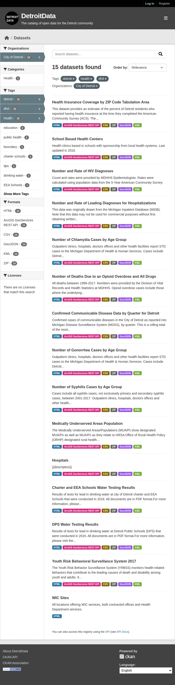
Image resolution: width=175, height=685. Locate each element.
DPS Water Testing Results (75, 524)
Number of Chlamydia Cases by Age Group (89, 240)
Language (126, 665)
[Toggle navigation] (165, 18)
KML (137, 125)
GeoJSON (125, 125)
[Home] (7, 38)
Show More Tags (16, 194)
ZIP (114, 125)
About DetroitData (15, 651)
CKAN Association (16, 663)
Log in (149, 3)
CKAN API (10, 657)
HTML (57, 125)
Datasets (22, 38)
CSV (105, 125)
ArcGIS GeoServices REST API (81, 125)
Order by (120, 67)
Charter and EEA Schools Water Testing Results (93, 488)
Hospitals (60, 460)
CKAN (127, 656)
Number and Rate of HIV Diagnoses (82, 171)
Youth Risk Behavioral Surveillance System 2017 (94, 561)
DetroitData (38, 16)
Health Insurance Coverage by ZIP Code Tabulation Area (100, 102)
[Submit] (161, 54)
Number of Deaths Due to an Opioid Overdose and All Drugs (104, 276)
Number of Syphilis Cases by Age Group (87, 387)
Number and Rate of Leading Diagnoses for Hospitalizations (104, 203)
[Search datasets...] (103, 54)
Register (164, 3)
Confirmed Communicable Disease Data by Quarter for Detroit (105, 313)
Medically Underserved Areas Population (87, 423)
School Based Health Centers (77, 139)
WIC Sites (60, 598)
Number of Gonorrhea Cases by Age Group (89, 350)
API (107, 631)
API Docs (122, 631)
